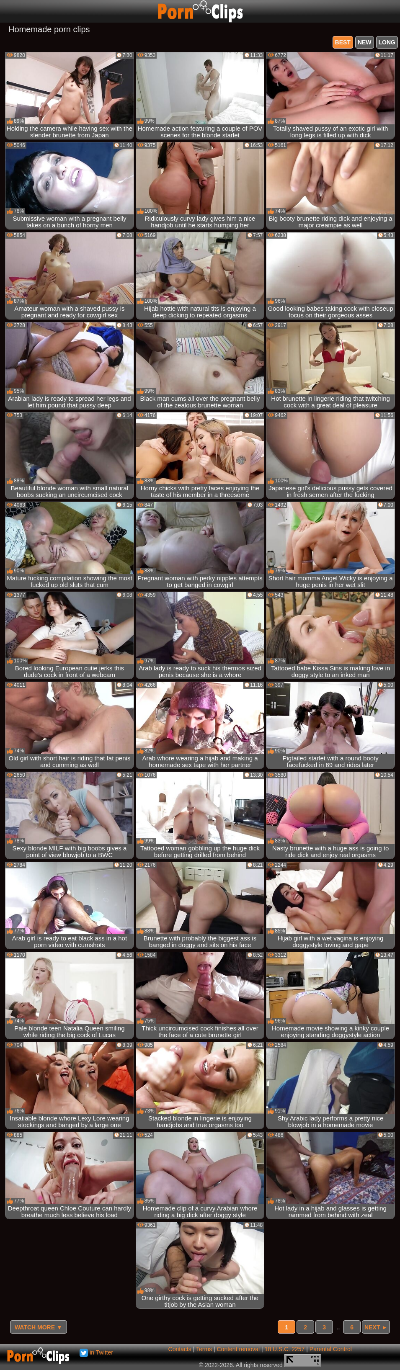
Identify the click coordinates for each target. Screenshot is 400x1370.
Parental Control (331, 1349)
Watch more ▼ (38, 1327)
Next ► (375, 1327)
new (365, 42)
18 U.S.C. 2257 (285, 1349)
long (387, 42)
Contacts (179, 1349)
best (343, 42)
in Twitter (96, 1352)
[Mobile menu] (7, 11)
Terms (204, 1349)
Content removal (238, 1349)
